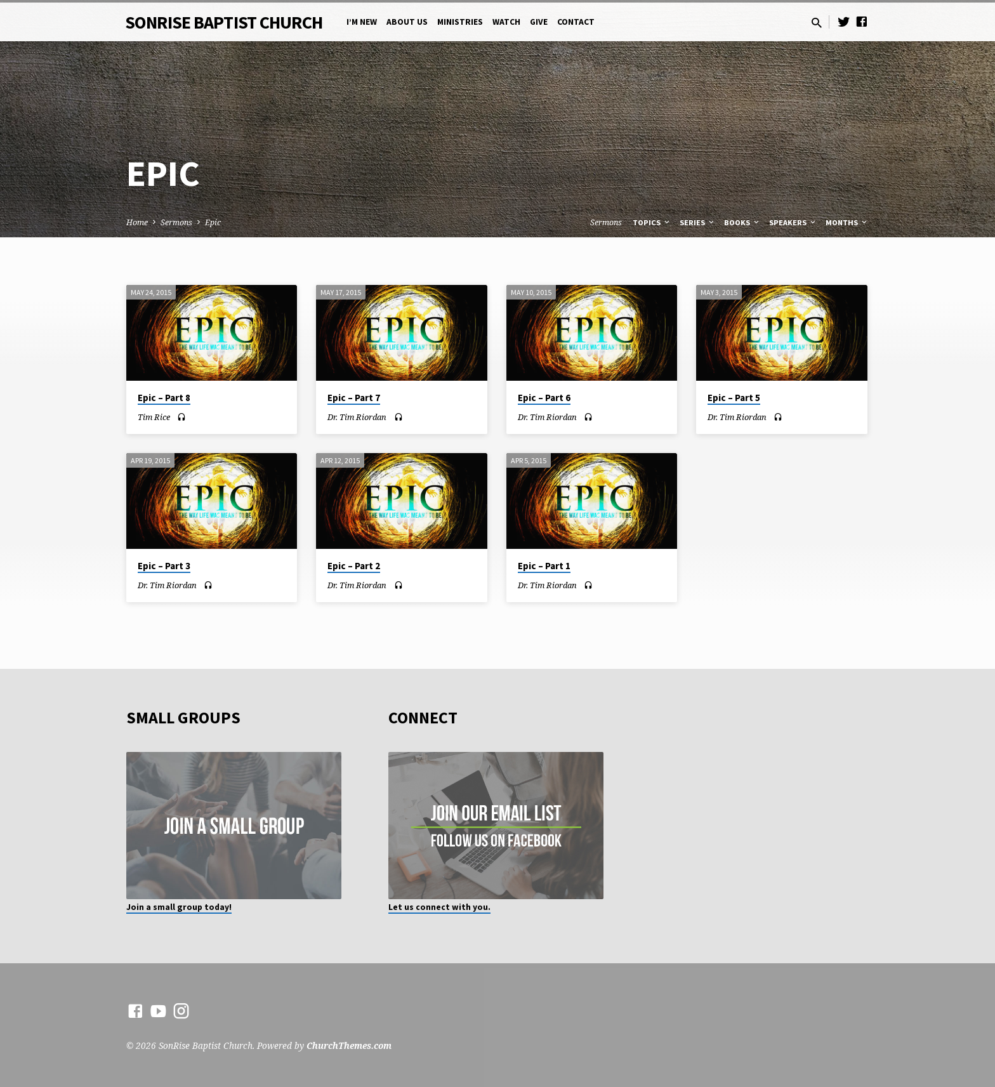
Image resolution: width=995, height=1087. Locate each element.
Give (539, 21)
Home (137, 222)
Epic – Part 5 (734, 398)
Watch (506, 21)
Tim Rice (154, 417)
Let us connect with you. (439, 907)
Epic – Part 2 (353, 566)
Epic (213, 222)
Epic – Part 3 (164, 566)
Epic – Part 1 (544, 566)
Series (698, 222)
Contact (576, 21)
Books (742, 222)
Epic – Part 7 (353, 398)
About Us (407, 21)
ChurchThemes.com (349, 1045)
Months (847, 222)
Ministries (460, 21)
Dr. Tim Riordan (356, 417)
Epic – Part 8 (164, 398)
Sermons (176, 222)
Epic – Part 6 (544, 398)
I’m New (361, 21)
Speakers (793, 222)
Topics (652, 222)
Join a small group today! (179, 907)
